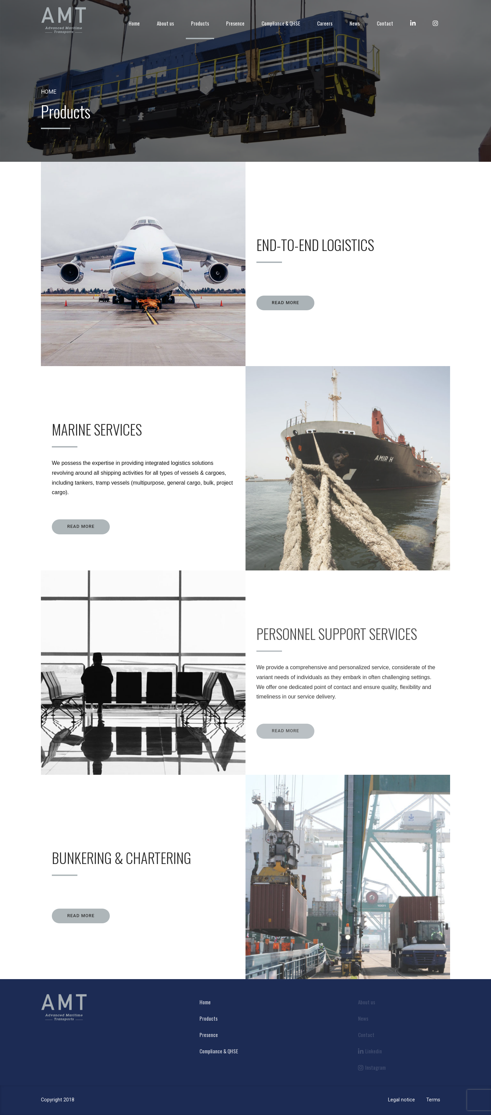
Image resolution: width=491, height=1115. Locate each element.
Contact (385, 23)
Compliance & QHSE (281, 23)
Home (134, 23)
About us (165, 23)
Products (200, 23)
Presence (235, 23)
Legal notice (401, 1100)
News (354, 23)
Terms (433, 1100)
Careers (324, 23)
